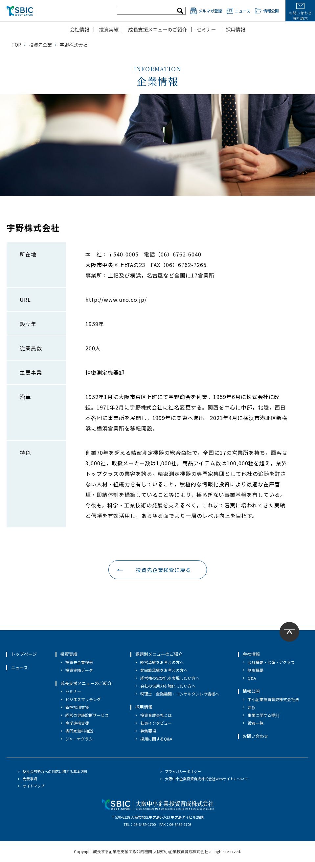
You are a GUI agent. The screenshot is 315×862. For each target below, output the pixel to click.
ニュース (238, 11)
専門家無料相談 (79, 731)
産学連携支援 (77, 723)
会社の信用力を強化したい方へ (167, 686)
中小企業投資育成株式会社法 (273, 699)
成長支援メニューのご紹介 (157, 29)
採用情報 (235, 29)
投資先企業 (40, 44)
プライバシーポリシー (183, 771)
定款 (252, 707)
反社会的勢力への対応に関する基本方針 (55, 771)
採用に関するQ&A (156, 738)
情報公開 (267, 11)
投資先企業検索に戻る (163, 570)
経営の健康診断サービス (87, 715)
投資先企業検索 (79, 662)
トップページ (24, 654)
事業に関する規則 (263, 715)
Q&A (252, 678)
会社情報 (79, 29)
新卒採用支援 (77, 707)
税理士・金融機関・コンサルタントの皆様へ (179, 693)
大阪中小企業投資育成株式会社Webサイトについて (206, 778)
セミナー (206, 29)
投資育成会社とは (156, 715)
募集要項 (148, 731)
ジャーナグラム (79, 738)
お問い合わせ (255, 736)
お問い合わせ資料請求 (300, 12)
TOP (16, 44)
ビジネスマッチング (83, 699)
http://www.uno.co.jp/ (116, 299)
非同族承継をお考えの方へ (164, 670)
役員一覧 (255, 723)
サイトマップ (33, 785)
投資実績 (109, 29)
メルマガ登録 (206, 11)
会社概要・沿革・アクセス (271, 662)
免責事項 (30, 778)
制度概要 (255, 670)
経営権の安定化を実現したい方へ (169, 678)
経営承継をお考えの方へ (162, 662)
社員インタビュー (156, 723)
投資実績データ (79, 670)
